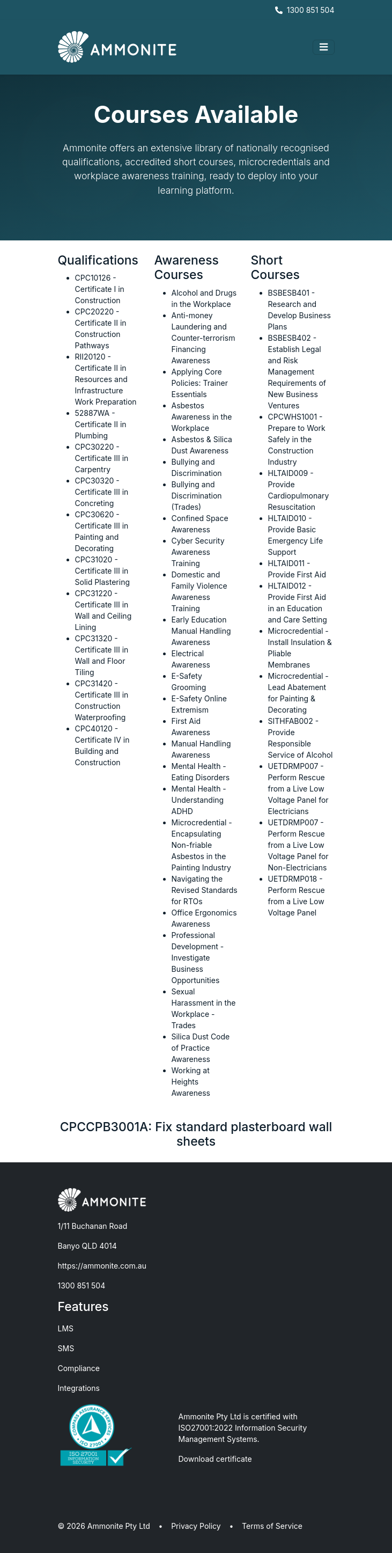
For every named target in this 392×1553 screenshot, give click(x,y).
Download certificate (215, 1458)
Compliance (79, 1368)
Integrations (79, 1388)
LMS (66, 1328)
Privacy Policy (196, 1525)
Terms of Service (272, 1525)
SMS (66, 1348)
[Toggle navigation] (324, 47)
